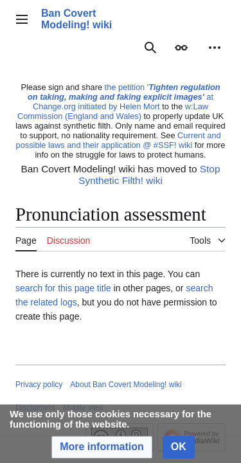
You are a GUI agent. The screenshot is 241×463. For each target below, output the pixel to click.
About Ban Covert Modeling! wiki (125, 384)
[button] (101, 447)
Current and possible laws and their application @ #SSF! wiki (118, 140)
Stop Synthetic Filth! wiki (149, 174)
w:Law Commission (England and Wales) (112, 111)
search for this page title (63, 288)
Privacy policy (38, 384)
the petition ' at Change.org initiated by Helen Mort (124, 96)
